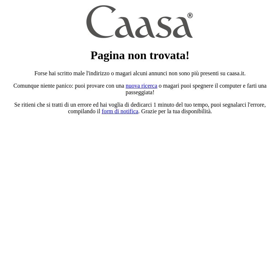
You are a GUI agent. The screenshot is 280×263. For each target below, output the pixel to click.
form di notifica (120, 111)
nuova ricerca (142, 86)
